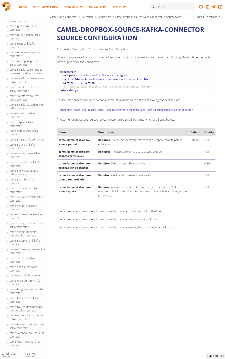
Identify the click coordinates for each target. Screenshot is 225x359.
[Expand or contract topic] (7, 22)
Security (119, 7)
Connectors (104, 16)
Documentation (46, 7)
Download (97, 7)
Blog (23, 7)
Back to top (215, 356)
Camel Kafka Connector (64, 16)
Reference (88, 16)
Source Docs (23, 66)
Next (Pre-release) (207, 16)
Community (74, 7)
